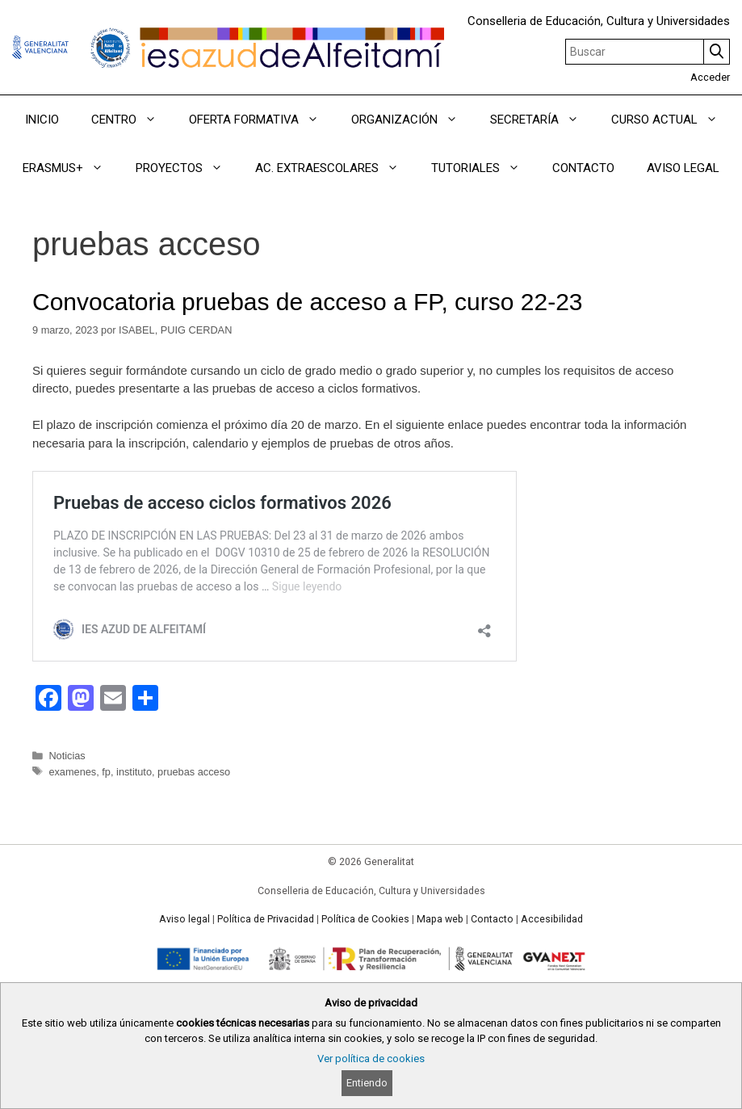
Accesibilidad (552, 919)
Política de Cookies (365, 919)
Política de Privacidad (265, 919)
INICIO (42, 119)
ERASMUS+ (71, 168)
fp (106, 772)
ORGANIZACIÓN (412, 119)
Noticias (66, 756)
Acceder (710, 77)
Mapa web (440, 919)
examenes (72, 772)
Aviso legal (184, 919)
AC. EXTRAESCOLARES (335, 168)
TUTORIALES (483, 168)
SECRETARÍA (542, 119)
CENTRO (132, 119)
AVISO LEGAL (683, 168)
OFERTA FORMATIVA (262, 119)
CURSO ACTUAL (672, 119)
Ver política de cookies (371, 1058)
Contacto (492, 919)
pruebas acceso (193, 772)
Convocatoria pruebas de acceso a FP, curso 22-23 (307, 301)
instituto (134, 772)
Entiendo (367, 1083)
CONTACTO (583, 168)
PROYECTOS (187, 168)
